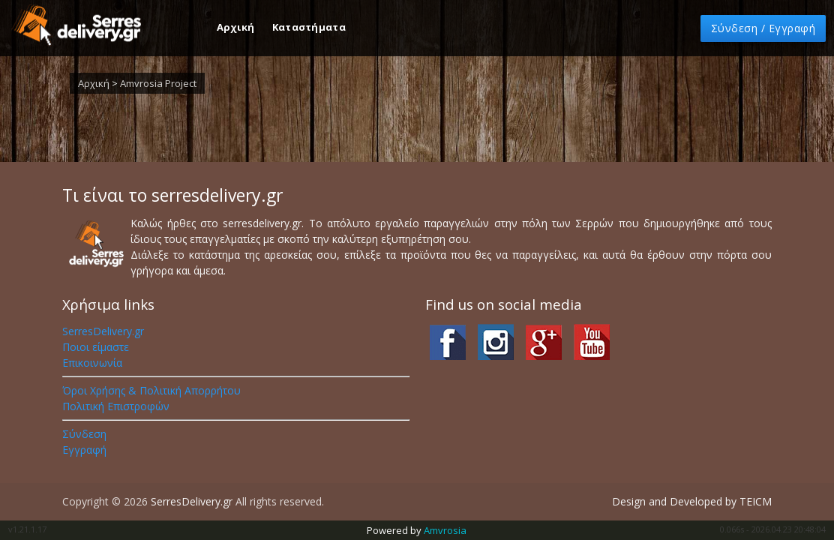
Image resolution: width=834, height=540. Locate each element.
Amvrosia (445, 530)
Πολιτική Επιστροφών (116, 406)
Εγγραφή (84, 449)
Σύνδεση (84, 434)
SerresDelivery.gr (103, 331)
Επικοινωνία (92, 363)
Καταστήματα (309, 27)
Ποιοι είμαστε (95, 347)
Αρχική (237, 27)
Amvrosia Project (158, 83)
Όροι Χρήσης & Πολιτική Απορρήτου (151, 390)
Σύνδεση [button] (763, 28)
